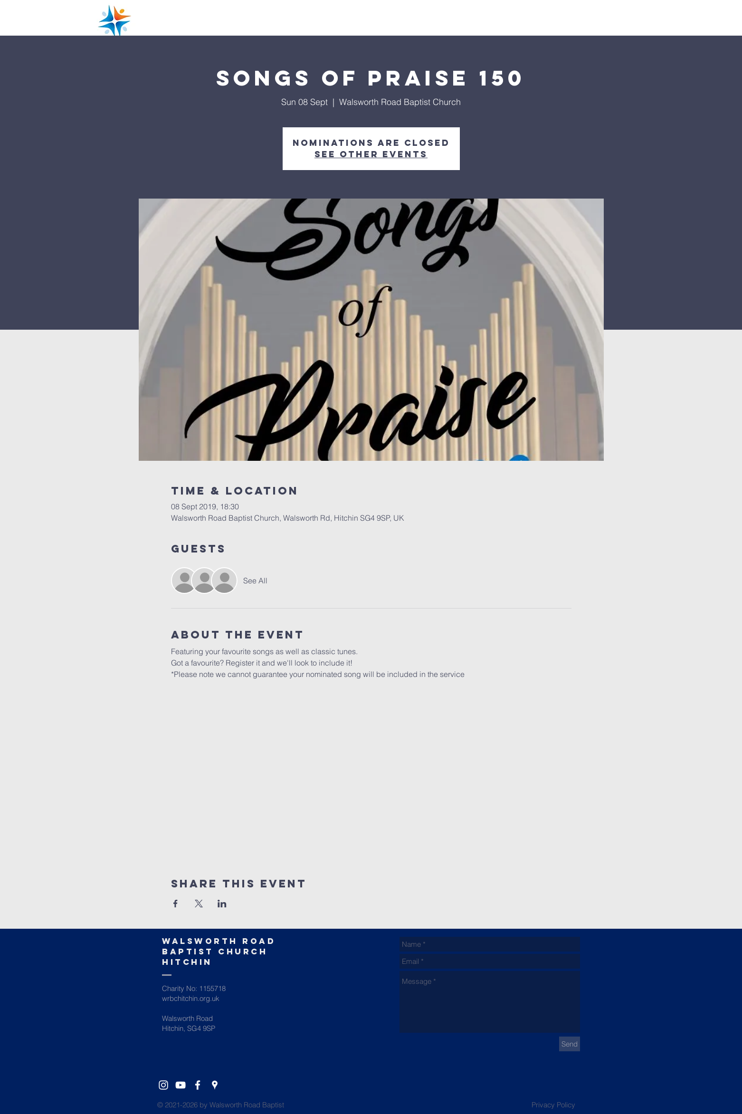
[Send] (569, 1044)
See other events (371, 154)
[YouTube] (180, 1085)
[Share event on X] (198, 903)
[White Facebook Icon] (197, 1085)
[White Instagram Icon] (163, 1085)
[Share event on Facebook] (175, 903)
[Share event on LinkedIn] (222, 903)
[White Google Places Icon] (215, 1085)
